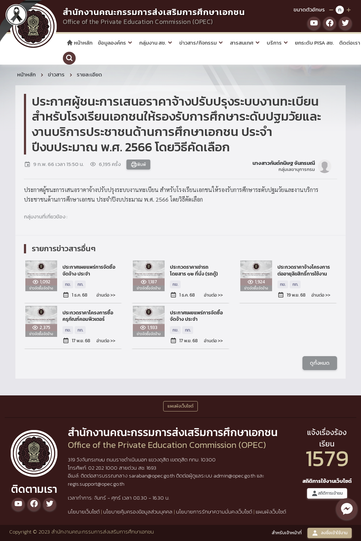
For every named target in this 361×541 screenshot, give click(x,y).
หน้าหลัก (79, 43)
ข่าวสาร (56, 74)
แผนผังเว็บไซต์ (271, 511)
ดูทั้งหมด (320, 362)
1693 (151, 468)
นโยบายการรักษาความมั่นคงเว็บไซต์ (214, 511)
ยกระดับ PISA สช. (314, 43)
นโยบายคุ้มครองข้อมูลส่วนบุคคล (137, 511)
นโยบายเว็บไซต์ (84, 511)
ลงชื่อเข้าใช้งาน (329, 533)
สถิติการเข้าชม (327, 493)
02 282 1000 (103, 468)
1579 (327, 458)
